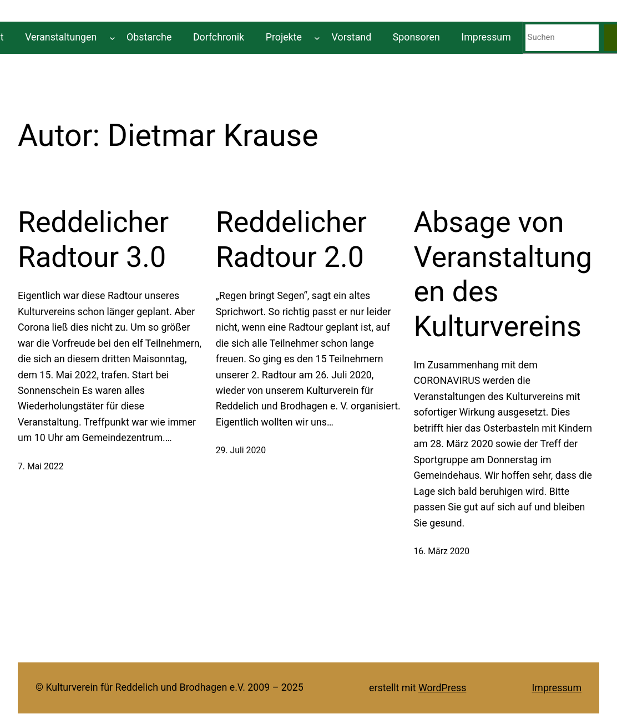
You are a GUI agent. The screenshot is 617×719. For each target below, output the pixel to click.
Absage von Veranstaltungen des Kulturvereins (502, 274)
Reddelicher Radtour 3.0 (93, 239)
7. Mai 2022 (41, 466)
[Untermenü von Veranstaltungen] (112, 37)
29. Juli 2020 (241, 450)
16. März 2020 (441, 551)
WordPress (442, 687)
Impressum (556, 687)
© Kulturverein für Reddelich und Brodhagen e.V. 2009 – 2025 (170, 687)
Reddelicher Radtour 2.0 (291, 239)
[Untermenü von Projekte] (317, 37)
